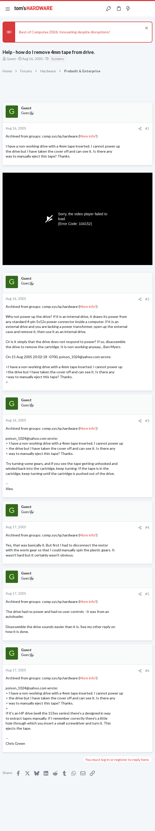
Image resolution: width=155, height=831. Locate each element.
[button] (8, 8)
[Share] (140, 128)
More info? (88, 136)
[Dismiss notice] (146, 28)
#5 (147, 594)
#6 (147, 671)
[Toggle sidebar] (138, 8)
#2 (147, 299)
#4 (147, 527)
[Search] (148, 8)
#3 (147, 421)
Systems (57, 59)
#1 (147, 128)
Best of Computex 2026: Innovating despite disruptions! (64, 32)
